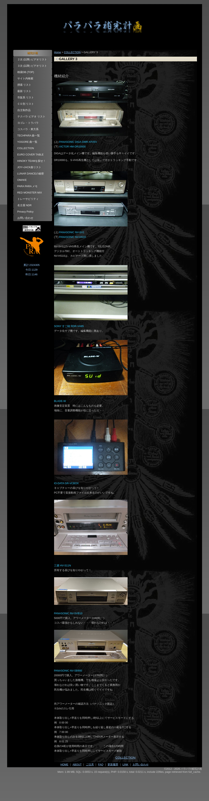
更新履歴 (113, 764)
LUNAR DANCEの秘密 (30, 173)
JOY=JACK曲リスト (29, 167)
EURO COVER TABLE (30, 154)
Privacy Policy (25, 211)
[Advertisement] (104, 785)
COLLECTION (25, 148)
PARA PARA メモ (27, 186)
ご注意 (90, 764)
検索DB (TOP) (25, 72)
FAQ (100, 764)
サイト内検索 (25, 78)
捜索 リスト (24, 84)
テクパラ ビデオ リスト (31, 116)
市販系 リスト (25, 97)
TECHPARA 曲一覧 (28, 135)
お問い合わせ (25, 217)
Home (57, 52)
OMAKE (22, 179)
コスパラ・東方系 (28, 129)
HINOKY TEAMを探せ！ (31, 160)
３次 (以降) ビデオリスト (32, 65)
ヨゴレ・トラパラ (28, 122)
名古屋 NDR (24, 205)
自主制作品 (24, 110)
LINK (125, 764)
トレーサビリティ (28, 198)
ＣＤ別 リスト (25, 103)
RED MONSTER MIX (29, 192)
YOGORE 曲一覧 (27, 141)
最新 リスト (24, 91)
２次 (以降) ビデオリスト (32, 59)
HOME (64, 764)
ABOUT (77, 764)
